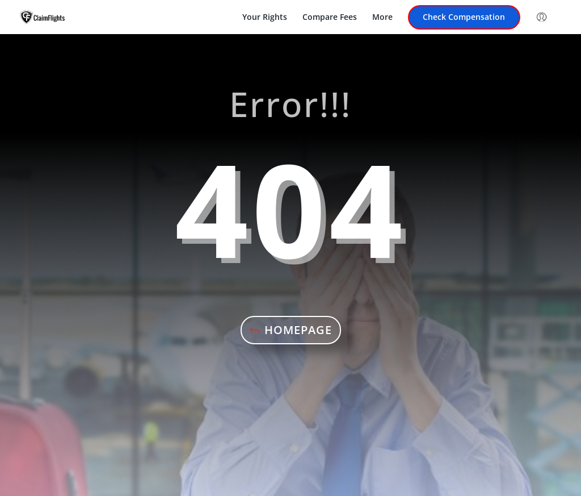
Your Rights (264, 17)
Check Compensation (464, 17)
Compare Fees (329, 17)
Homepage (298, 329)
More (382, 17)
